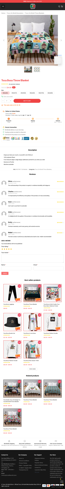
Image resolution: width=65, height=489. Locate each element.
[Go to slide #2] (37, 69)
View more (32, 369)
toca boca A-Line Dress (29, 333)
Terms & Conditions (24, 460)
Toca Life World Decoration (15, 13)
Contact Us (38, 467)
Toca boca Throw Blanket (30, 400)
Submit (5, 273)
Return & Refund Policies (41, 465)
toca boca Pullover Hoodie (10, 360)
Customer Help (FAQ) (40, 470)
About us (21, 458)
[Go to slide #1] (28, 69)
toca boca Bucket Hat (9, 333)
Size (2, 90)
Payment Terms (39, 462)
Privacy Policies (23, 463)
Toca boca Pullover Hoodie (51, 333)
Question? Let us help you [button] (57, 487)
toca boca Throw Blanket (30, 304)
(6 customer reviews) (14, 84)
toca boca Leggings (8, 304)
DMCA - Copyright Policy (25, 465)
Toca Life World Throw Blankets (34, 13)
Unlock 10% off (61, 482)
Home (3, 13)
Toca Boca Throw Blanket (10, 429)
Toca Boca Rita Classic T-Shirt (31, 360)
